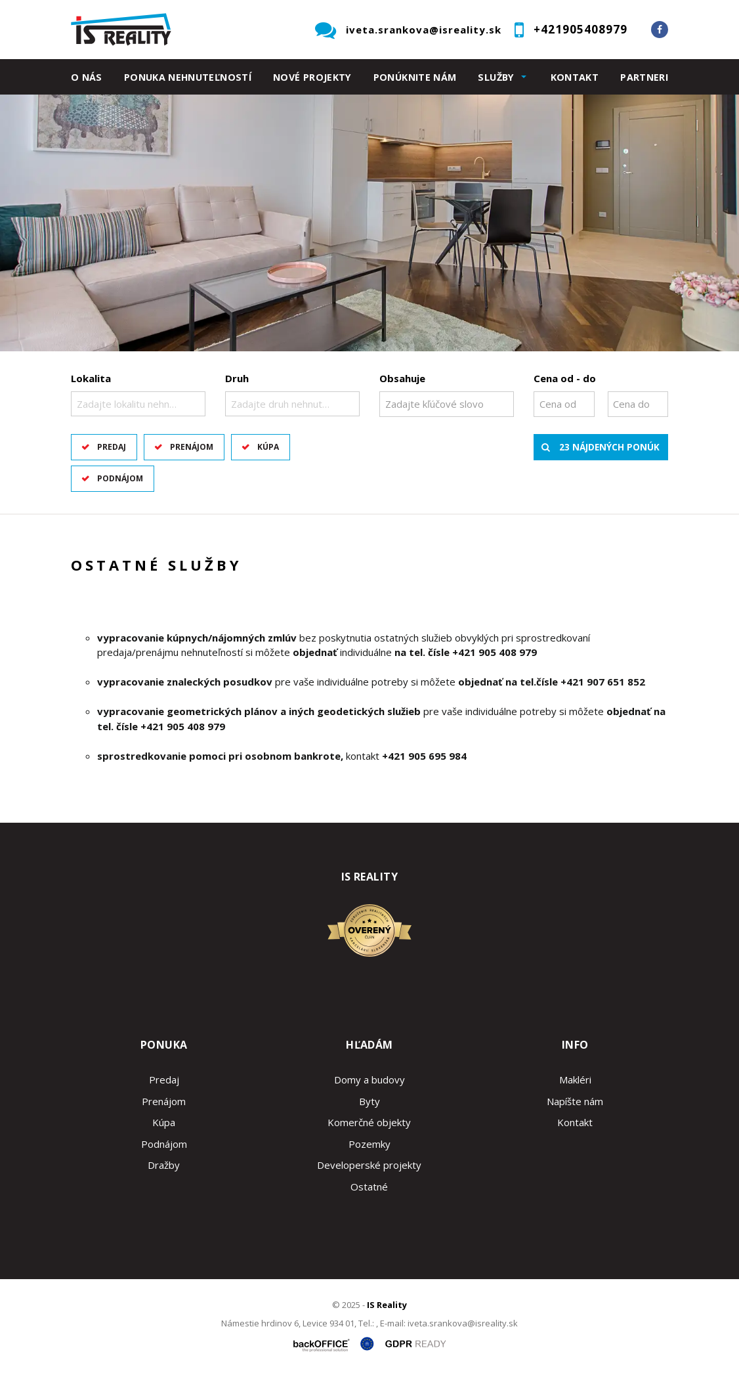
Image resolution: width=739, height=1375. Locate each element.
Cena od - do (565, 378)
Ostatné (369, 1186)
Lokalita (91, 378)
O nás (86, 77)
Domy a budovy (369, 1079)
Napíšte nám (575, 1101)
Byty (369, 1101)
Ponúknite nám (415, 77)
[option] (369, 223)
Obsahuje (402, 378)
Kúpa (268, 446)
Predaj (111, 446)
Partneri (644, 77)
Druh (237, 378)
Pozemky (369, 1143)
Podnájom (120, 478)
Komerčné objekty (369, 1122)
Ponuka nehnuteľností (187, 77)
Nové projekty (312, 77)
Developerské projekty (369, 1164)
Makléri (575, 1079)
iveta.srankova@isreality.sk (423, 29)
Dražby (164, 1164)
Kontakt (575, 77)
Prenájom (191, 446)
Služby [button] (496, 77)
